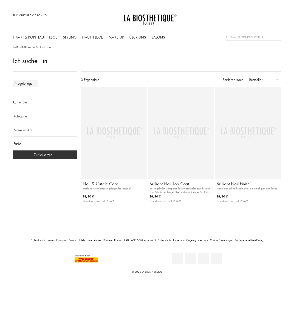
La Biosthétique (22, 47)
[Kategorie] (45, 116)
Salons (158, 37)
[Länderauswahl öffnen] (255, 18)
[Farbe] (45, 143)
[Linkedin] (177, 258)
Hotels (81, 240)
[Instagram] (216, 258)
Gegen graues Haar (197, 240)
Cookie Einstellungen (221, 240)
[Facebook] (190, 258)
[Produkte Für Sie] (14, 102)
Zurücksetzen (45, 154)
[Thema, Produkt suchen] (253, 37)
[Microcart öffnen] (276, 18)
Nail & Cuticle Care (100, 183)
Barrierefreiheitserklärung (249, 240)
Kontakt (118, 240)
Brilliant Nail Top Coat (169, 183)
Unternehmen (94, 240)
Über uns (137, 37)
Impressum (178, 240)
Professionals (38, 240)
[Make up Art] (45, 130)
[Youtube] (203, 258)
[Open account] (266, 18)
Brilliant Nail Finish (233, 183)
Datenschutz (164, 240)
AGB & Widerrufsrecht (143, 240)
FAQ (126, 240)
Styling (70, 37)
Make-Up (116, 37)
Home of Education (56, 240)
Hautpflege (92, 37)
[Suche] (277, 37)
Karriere (107, 240)
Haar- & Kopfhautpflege (35, 37)
